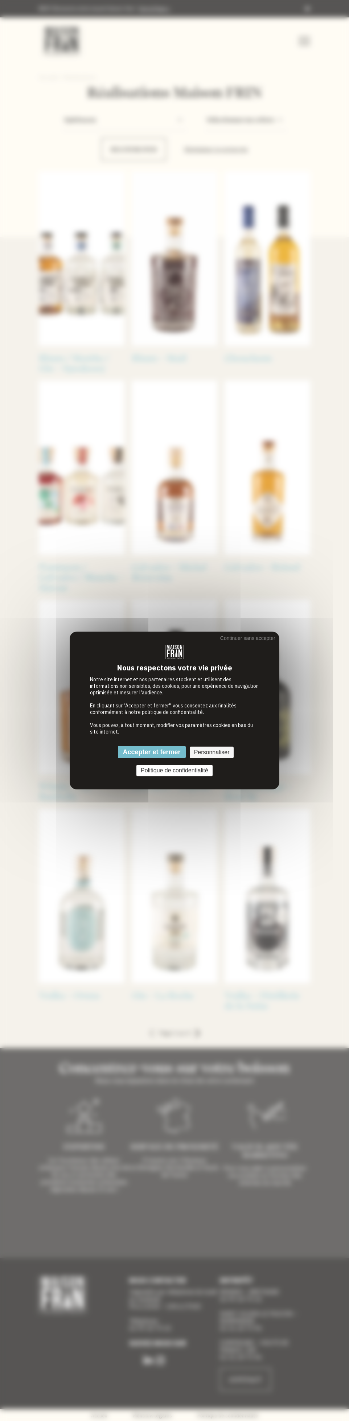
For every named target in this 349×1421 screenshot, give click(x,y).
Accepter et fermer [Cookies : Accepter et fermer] (152, 752)
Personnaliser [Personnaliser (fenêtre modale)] (212, 752)
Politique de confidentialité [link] (174, 770)
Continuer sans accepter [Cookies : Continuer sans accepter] (247, 638)
